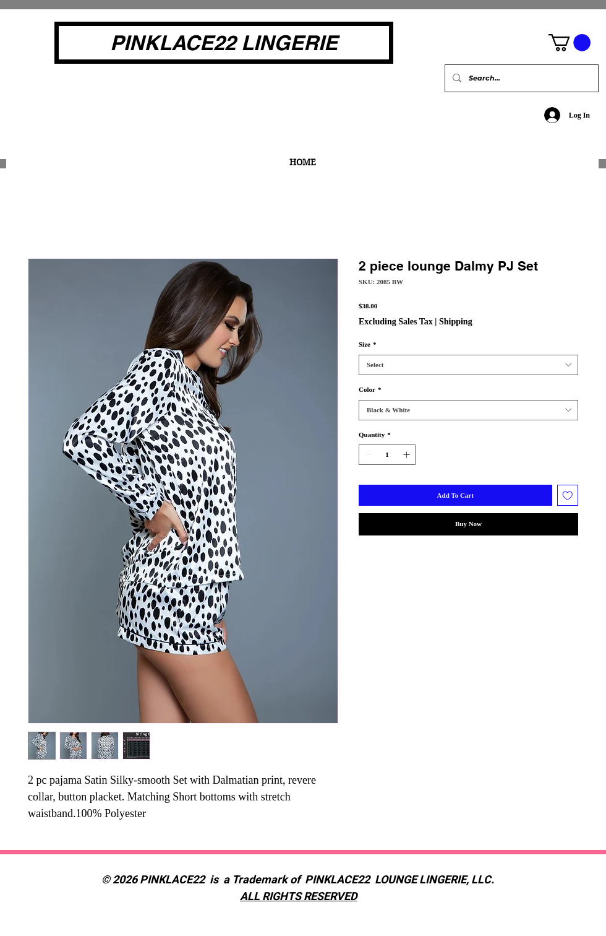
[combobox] (468, 365)
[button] (569, 42)
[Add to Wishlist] (568, 495)
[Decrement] (367, 454)
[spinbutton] (387, 454)
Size (367, 344)
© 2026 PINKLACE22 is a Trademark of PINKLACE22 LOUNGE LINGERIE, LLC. (299, 880)
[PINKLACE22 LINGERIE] (223, 43)
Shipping (455, 321)
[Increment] (407, 454)
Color (370, 389)
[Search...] (520, 78)
